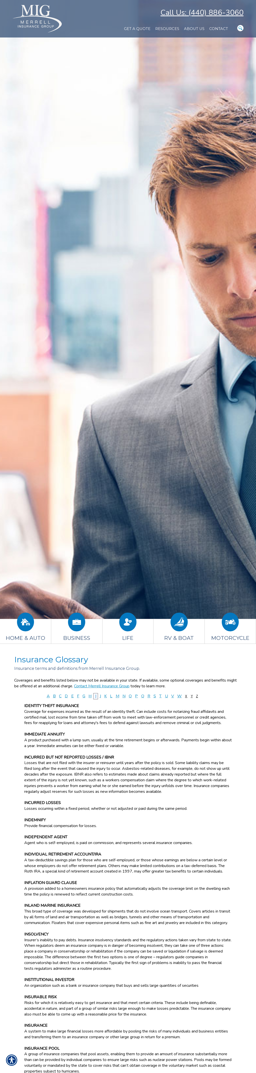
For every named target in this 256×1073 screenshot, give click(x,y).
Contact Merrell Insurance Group (102, 686)
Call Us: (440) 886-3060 (202, 12)
